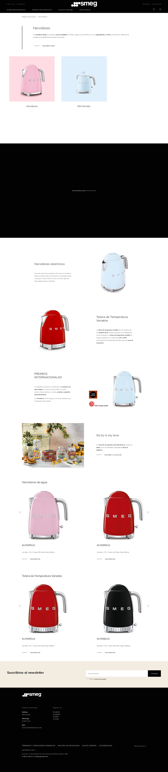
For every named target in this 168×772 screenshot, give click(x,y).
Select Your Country (139, 746)
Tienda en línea (11, 4)
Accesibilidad (105, 746)
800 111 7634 (27, 756)
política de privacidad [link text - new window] (100, 679)
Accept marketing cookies (78, 190)
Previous (19, 511)
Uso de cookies (89, 746)
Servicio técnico (156, 4)
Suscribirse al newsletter (25, 672)
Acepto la (97, 679)
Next (148, 511)
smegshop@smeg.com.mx (41, 756)
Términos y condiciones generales (38, 746)
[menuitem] (17, 10)
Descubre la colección (113, 455)
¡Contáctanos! (146, 4)
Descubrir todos (48, 46)
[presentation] (19, 133)
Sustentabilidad (21, 4)
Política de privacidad (69, 746)
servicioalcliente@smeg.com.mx (32, 727)
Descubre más (35, 559)
